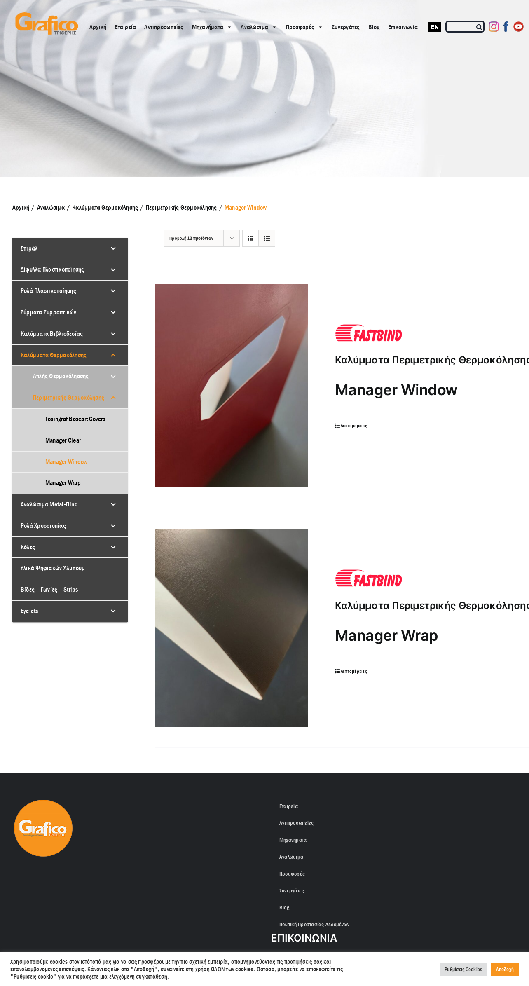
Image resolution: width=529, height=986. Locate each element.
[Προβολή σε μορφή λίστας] (267, 238)
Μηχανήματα (212, 27)
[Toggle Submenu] (113, 248)
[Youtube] (518, 26)
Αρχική (97, 27)
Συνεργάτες (346, 27)
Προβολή (191, 238)
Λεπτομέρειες (354, 425)
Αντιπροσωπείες (163, 27)
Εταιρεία (125, 27)
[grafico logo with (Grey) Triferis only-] (46, 15)
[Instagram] (494, 26)
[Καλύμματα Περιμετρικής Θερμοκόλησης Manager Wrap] (231, 628)
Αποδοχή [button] (505, 969)
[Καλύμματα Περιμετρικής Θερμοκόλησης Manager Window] (231, 386)
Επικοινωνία (403, 27)
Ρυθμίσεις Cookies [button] (463, 969)
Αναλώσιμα (259, 27)
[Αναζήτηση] (480, 27)
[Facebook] (506, 26)
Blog (374, 27)
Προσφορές (304, 27)
